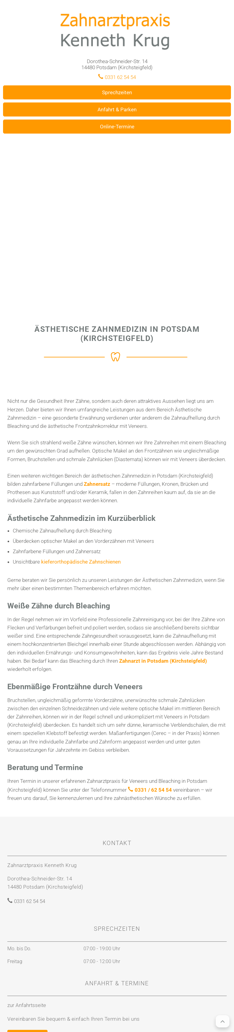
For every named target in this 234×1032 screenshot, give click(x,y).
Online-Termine (117, 127)
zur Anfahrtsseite (26, 1005)
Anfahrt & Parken (117, 109)
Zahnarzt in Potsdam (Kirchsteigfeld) (163, 661)
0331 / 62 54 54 (153, 790)
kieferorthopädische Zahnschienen (81, 562)
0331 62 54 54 (120, 77)
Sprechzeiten (117, 92)
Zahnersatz (97, 484)
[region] (117, 212)
